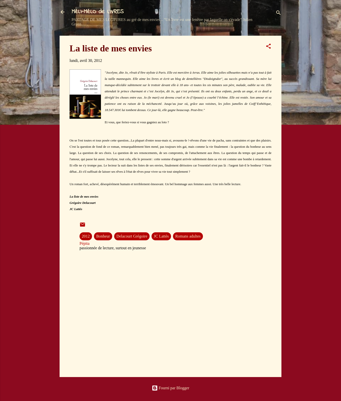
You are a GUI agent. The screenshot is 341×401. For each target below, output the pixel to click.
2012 (86, 236)
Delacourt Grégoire (131, 236)
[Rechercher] (278, 13)
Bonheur (103, 236)
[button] (268, 47)
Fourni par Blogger (170, 388)
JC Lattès (161, 236)
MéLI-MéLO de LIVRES (98, 11)
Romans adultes (188, 236)
